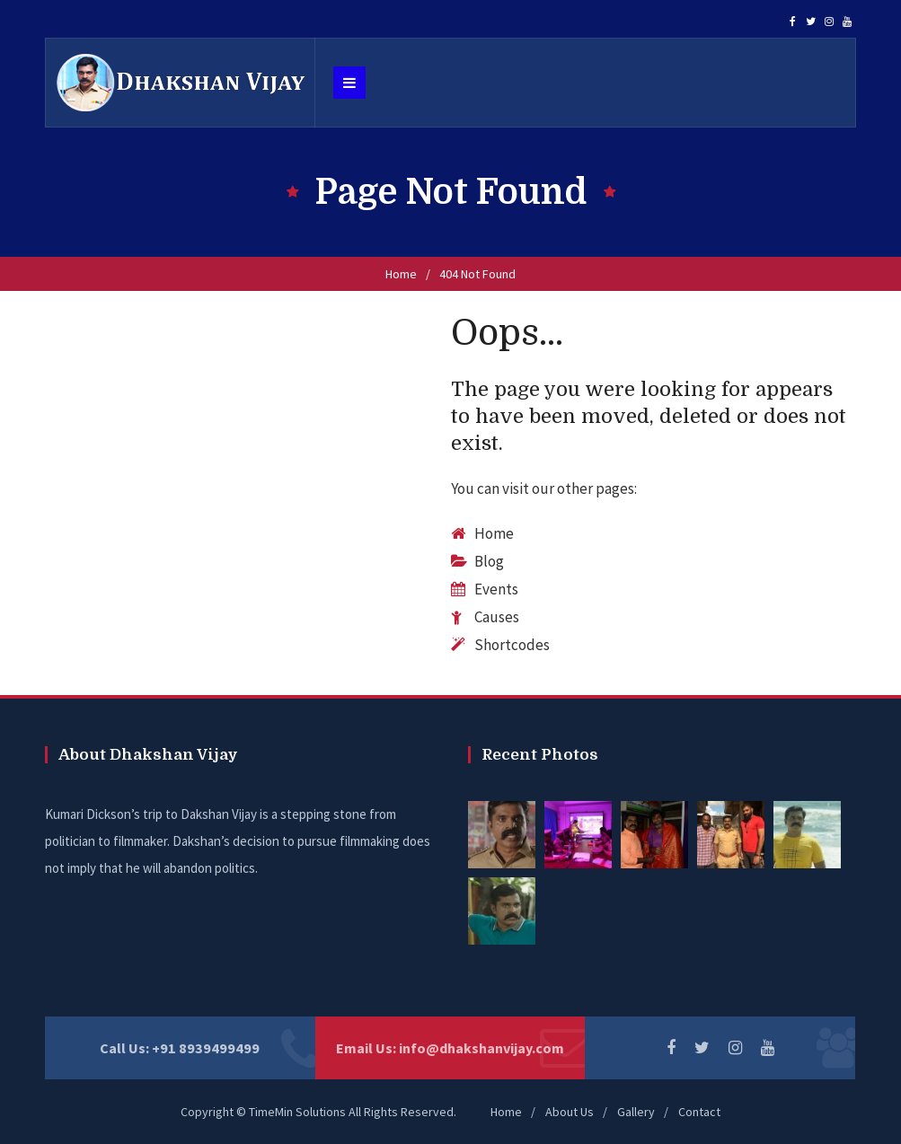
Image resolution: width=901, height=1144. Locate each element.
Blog (489, 561)
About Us (569, 1112)
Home (401, 274)
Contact (699, 1112)
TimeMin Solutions (297, 1112)
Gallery (636, 1112)
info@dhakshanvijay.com (481, 1048)
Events (496, 589)
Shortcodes (512, 645)
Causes (496, 617)
